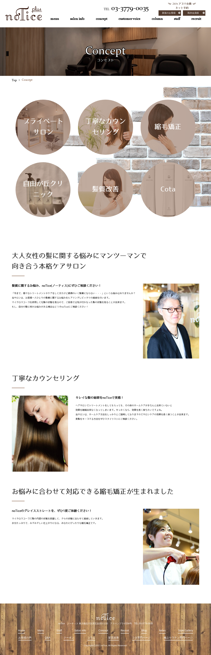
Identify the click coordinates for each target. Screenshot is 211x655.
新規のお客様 (169, 13)
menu (54, 19)
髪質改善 (113, 637)
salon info (77, 19)
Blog (144, 630)
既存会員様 (193, 13)
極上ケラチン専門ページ (178, 637)
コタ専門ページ (141, 637)
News (162, 630)
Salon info (80, 630)
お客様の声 (24, 637)
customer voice (129, 19)
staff (177, 19)
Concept (103, 630)
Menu (40, 630)
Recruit (125, 630)
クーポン (69, 637)
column (157, 19)
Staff (59, 630)
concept (101, 19)
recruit (196, 19)
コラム (91, 637)
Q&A (47, 637)
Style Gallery (185, 630)
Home (21, 630)
